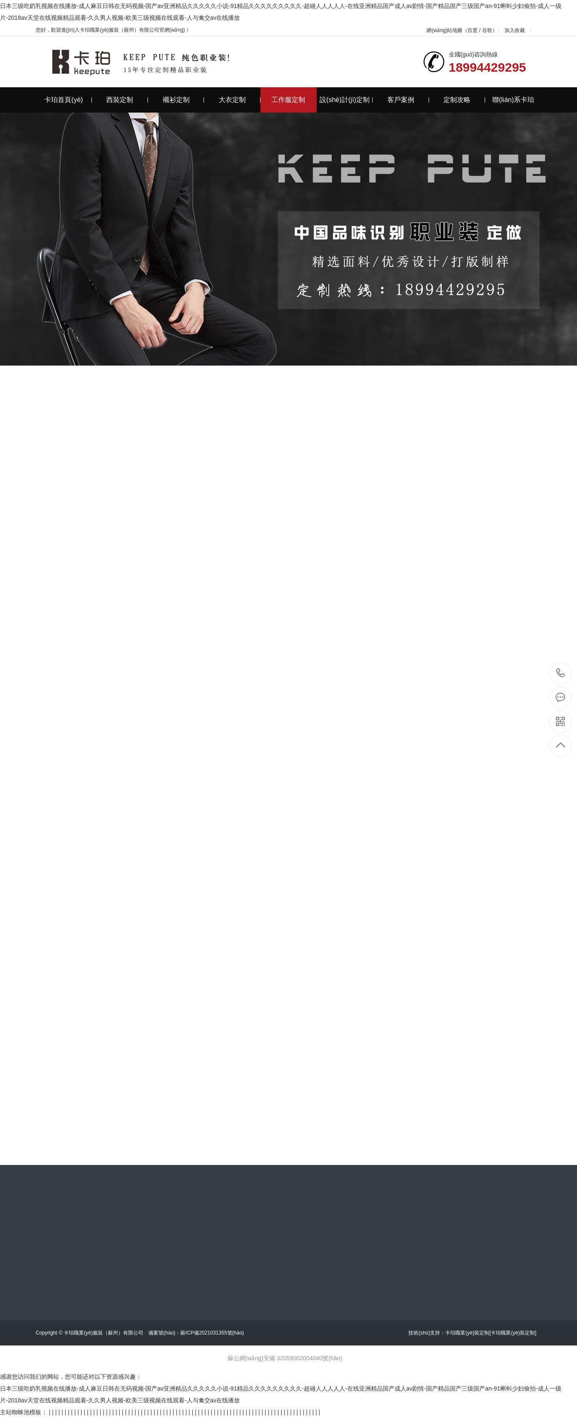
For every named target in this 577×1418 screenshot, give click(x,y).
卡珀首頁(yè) (67, 99)
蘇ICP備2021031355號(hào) (212, 1333)
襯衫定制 (183, 99)
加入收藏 (515, 30)
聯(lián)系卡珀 (513, 99)
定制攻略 (464, 99)
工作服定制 (288, 99)
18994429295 (561, 673)
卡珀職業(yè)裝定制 (467, 1333)
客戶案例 (408, 99)
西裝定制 (127, 99)
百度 (472, 30)
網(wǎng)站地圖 (444, 30)
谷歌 (487, 30)
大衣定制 (239, 99)
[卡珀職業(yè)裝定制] (512, 1333)
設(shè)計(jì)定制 (346, 99)
